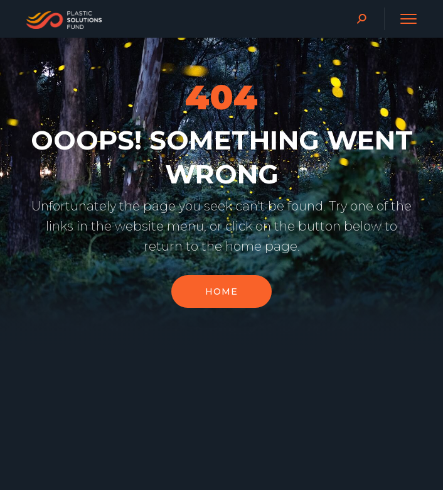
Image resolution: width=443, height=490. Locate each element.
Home (221, 298)
